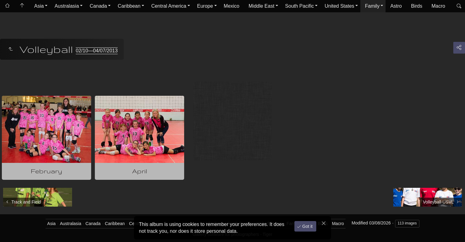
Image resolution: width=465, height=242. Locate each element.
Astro (396, 6)
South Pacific (299, 6)
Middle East (261, 6)
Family (372, 6)
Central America (168, 6)
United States (339, 6)
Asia (39, 6)
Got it (307, 226)
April (139, 171)
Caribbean (129, 6)
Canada (98, 6)
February (46, 171)
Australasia (67, 6)
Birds (416, 6)
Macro (438, 6)
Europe (205, 6)
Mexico (232, 6)
